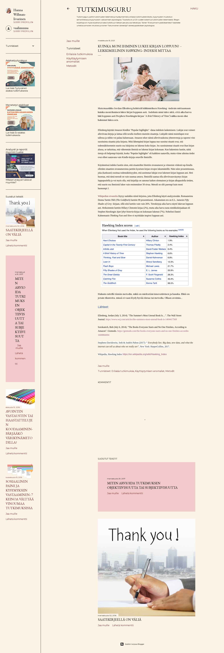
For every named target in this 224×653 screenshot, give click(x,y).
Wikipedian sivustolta (108, 196)
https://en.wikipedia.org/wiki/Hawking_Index (145, 354)
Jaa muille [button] (73, 41)
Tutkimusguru (104, 9)
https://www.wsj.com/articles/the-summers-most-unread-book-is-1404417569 (141, 319)
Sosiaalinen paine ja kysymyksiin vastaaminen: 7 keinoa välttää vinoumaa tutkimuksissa (20, 494)
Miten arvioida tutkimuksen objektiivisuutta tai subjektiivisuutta (142, 485)
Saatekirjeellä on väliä (119, 619)
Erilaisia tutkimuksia (79, 54)
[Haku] (194, 8)
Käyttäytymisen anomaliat (76, 60)
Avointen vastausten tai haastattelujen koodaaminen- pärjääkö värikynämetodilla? (19, 427)
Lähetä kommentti (132, 493)
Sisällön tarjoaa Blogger (132, 644)
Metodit (71, 65)
